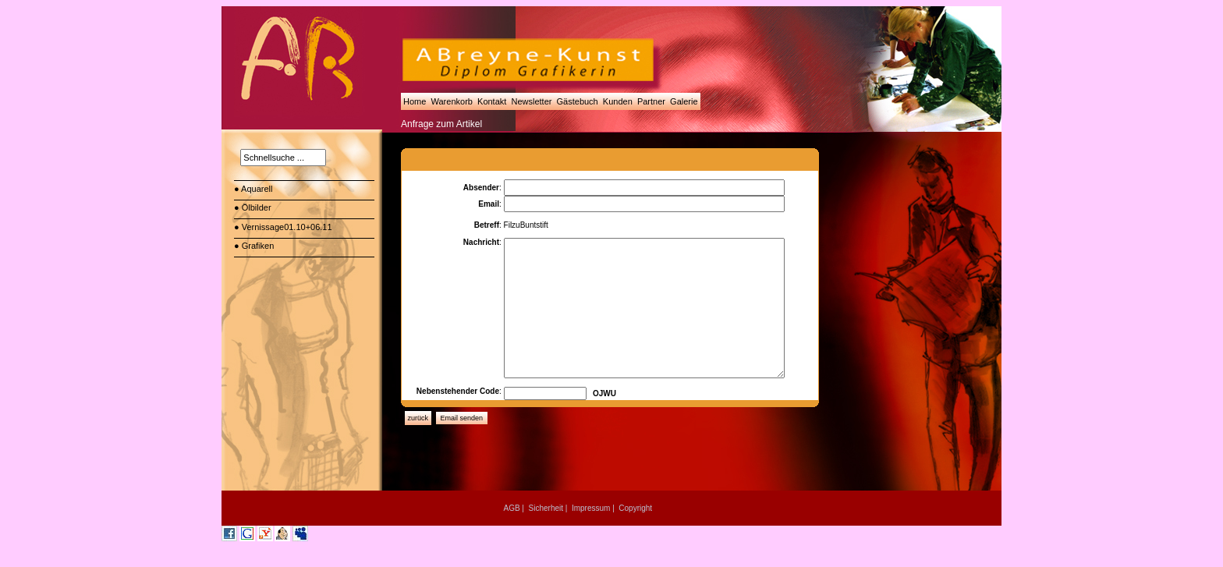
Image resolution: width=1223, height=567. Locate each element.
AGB (511, 508)
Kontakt (492, 101)
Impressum (591, 508)
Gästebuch (577, 101)
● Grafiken (255, 245)
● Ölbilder (254, 207)
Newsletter (531, 101)
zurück (418, 418)
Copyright (635, 508)
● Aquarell (254, 188)
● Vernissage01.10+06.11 (284, 227)
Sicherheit (546, 508)
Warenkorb (451, 101)
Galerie (684, 101)
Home (414, 101)
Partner (651, 101)
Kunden (618, 101)
